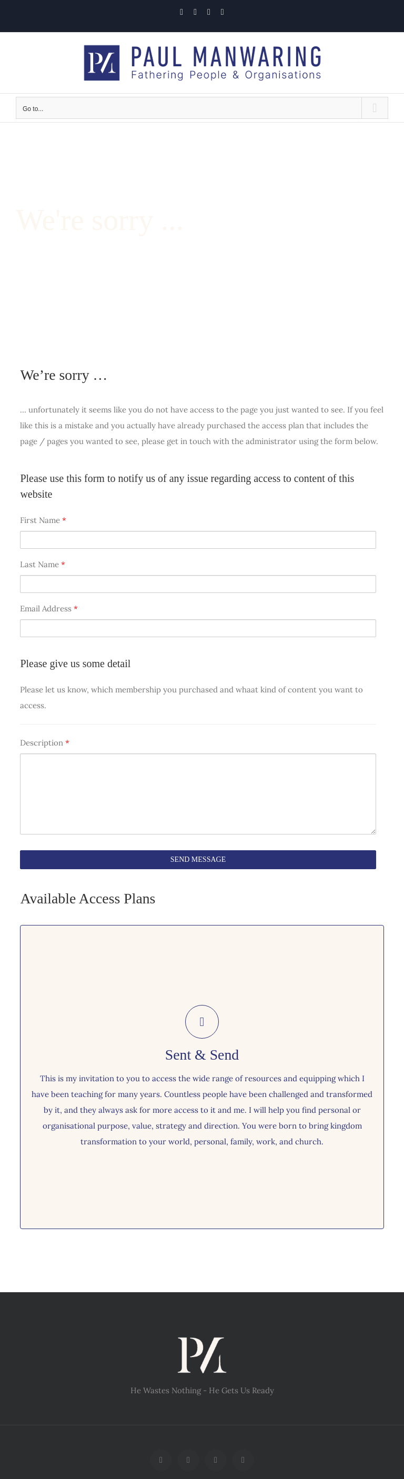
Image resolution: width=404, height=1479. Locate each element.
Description (44, 743)
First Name (43, 520)
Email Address (49, 608)
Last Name (42, 564)
